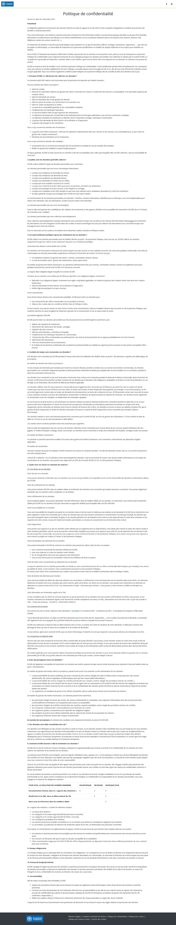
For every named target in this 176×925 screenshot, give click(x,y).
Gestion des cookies (99, 919)
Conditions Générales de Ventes (94, 916)
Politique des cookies (136, 916)
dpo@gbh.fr (76, 611)
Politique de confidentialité (117, 916)
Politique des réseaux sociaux (79, 919)
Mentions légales (74, 916)
